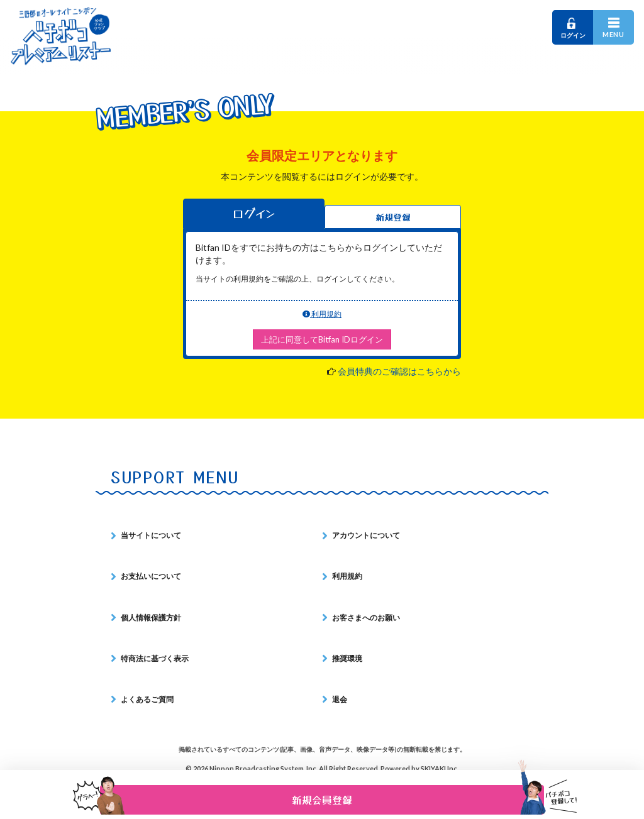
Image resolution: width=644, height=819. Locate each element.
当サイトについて (151, 535)
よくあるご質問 (147, 699)
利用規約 (322, 314)
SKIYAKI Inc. (439, 768)
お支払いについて (151, 576)
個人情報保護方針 (151, 617)
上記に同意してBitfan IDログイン (322, 339)
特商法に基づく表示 (155, 658)
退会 (339, 699)
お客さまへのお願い (366, 617)
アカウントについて (366, 535)
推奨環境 (347, 658)
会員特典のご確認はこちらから (399, 371)
